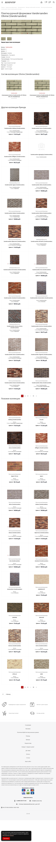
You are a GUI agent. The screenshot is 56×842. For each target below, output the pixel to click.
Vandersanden (8, 70)
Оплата (28, 777)
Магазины (28, 752)
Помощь (28, 759)
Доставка (28, 774)
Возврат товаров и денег (28, 770)
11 (33, 419)
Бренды (28, 763)
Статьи (28, 781)
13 (33, 710)
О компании (28, 748)
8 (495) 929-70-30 (21, 824)
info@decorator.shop (37, 824)
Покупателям (28, 766)
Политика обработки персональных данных (28, 755)
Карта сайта (28, 784)
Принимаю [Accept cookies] (6, 838)
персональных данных (8, 835)
